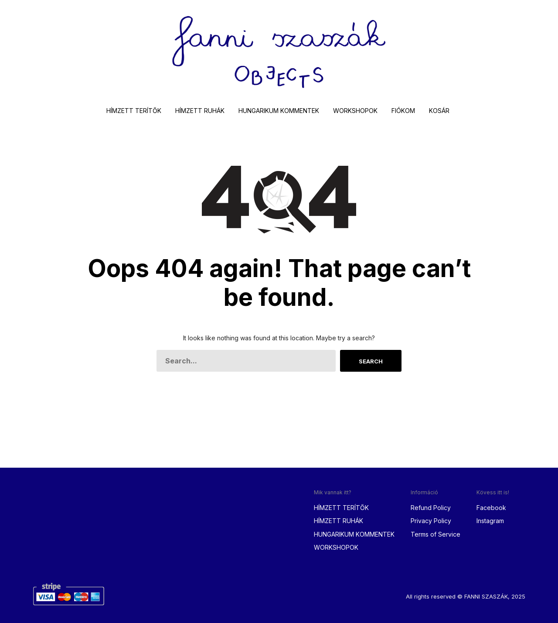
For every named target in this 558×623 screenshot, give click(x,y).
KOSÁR (439, 110)
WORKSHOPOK (355, 110)
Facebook (491, 507)
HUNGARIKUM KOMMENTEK (278, 110)
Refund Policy (431, 507)
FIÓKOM (403, 110)
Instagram (490, 520)
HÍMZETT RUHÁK (200, 110)
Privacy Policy (431, 520)
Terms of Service (435, 534)
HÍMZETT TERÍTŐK (133, 110)
